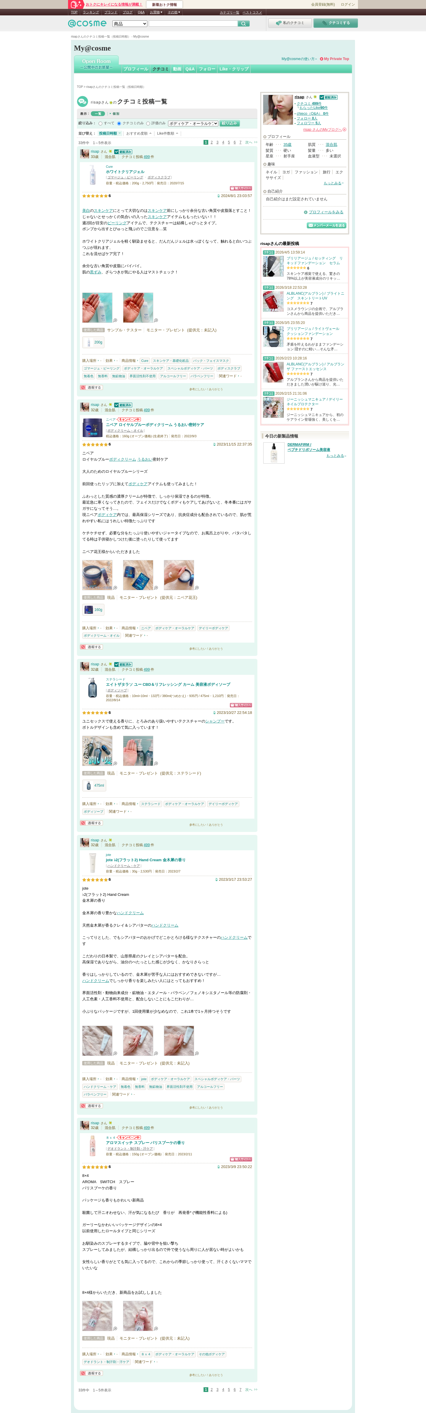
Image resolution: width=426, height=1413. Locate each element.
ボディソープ (117, 690)
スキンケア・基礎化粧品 (171, 360)
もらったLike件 (313, 108)
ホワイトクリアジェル (125, 172)
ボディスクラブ (159, 177)
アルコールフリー (173, 376)
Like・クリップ (234, 69)
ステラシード (115, 679)
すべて (109, 123)
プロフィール (135, 69)
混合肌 (331, 144)
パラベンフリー (202, 376)
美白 (86, 210)
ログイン (348, 4)
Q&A (141, 12)
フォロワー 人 (309, 123)
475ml (94, 785)
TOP (74, 12)
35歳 (287, 144)
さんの (324, 130)
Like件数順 (165, 133)
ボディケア (138, 484)
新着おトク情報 (164, 5)
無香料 (103, 376)
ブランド (110, 12)
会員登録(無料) (323, 4)
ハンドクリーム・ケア (123, 865)
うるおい (145, 459)
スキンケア (103, 210)
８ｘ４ (111, 1137)
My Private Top (336, 59)
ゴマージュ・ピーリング (125, 177)
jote (108, 854)
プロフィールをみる (326, 212)
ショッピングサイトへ (241, 188)
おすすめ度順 (137, 133)
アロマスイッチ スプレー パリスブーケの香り (145, 1143)
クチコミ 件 (309, 103)
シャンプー (215, 721)
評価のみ (158, 123)
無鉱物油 (118, 376)
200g (93, 342)
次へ (248, 142)
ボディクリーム (122, 459)
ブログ (128, 12)
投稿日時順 (108, 133)
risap (129, 102)
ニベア (111, 419)
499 (147, 157)
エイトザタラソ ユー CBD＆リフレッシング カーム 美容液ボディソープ (168, 684)
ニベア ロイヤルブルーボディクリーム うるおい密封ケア (155, 424)
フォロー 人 (307, 118)
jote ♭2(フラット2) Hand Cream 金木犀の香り (146, 860)
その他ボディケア (212, 1354)
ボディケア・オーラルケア (143, 368)
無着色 (88, 376)
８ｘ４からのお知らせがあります (128, 1137)
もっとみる (332, 183)
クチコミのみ (133, 123)
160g (93, 609)
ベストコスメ (252, 12)
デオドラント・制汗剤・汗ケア (130, 1148)
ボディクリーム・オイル (125, 430)
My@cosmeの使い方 (298, 59)
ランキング (91, 12)
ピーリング (117, 223)
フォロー (207, 69)
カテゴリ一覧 (229, 12)
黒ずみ (95, 272)
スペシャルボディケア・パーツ (190, 368)
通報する (91, 387)
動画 (177, 69)
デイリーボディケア (213, 628)
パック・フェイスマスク (211, 360)
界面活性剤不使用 (143, 376)
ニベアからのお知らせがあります (128, 419)
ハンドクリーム (130, 913)
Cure (109, 166)
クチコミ (160, 69)
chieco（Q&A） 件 (313, 114)
